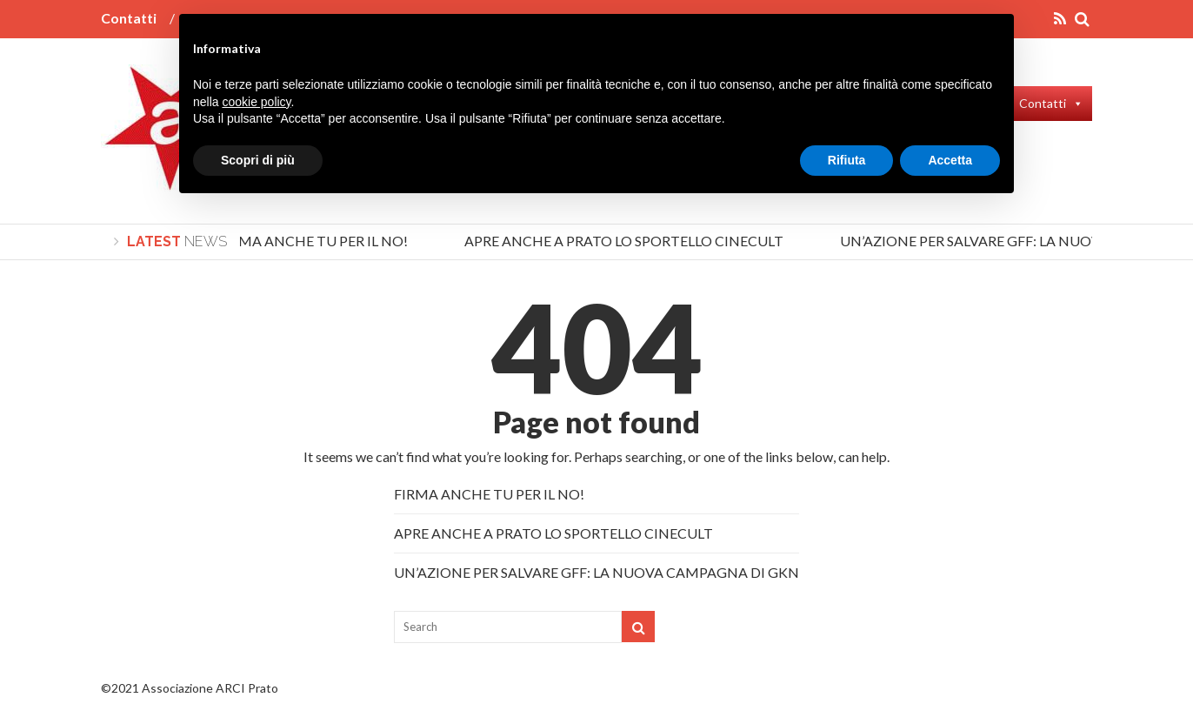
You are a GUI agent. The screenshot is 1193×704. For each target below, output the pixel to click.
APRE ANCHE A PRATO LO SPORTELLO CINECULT (626, 240)
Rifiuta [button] (847, 160)
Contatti (129, 18)
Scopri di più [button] (258, 160)
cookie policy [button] (256, 102)
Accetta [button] (950, 160)
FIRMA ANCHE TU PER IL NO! (315, 240)
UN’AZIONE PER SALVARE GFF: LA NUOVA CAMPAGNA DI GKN (596, 572)
